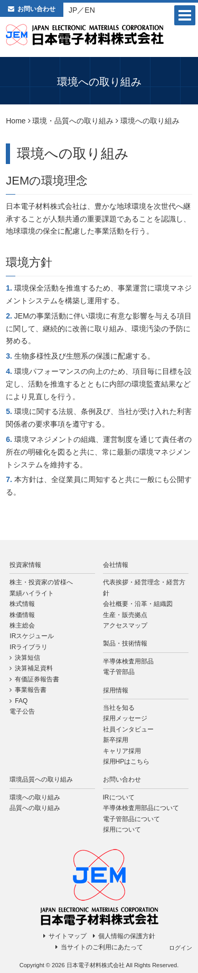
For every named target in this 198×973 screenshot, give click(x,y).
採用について (122, 829)
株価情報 (22, 615)
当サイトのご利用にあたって (102, 947)
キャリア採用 (122, 751)
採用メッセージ (125, 718)
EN (89, 10)
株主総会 (22, 625)
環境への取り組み (35, 797)
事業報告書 (30, 689)
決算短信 (27, 657)
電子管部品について (131, 819)
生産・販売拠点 (125, 615)
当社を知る (119, 707)
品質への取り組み (35, 808)
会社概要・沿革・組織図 (138, 604)
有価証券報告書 (37, 679)
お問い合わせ (36, 9)
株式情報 (22, 604)
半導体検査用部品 (128, 661)
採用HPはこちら (126, 761)
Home (15, 121)
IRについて (119, 797)
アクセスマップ (125, 625)
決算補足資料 (34, 668)
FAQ (21, 701)
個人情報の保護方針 (126, 936)
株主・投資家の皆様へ (41, 582)
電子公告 (22, 711)
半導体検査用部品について (141, 808)
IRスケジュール (32, 636)
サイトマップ (68, 936)
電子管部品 (119, 672)
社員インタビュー (128, 729)
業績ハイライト (32, 593)
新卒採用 (115, 740)
